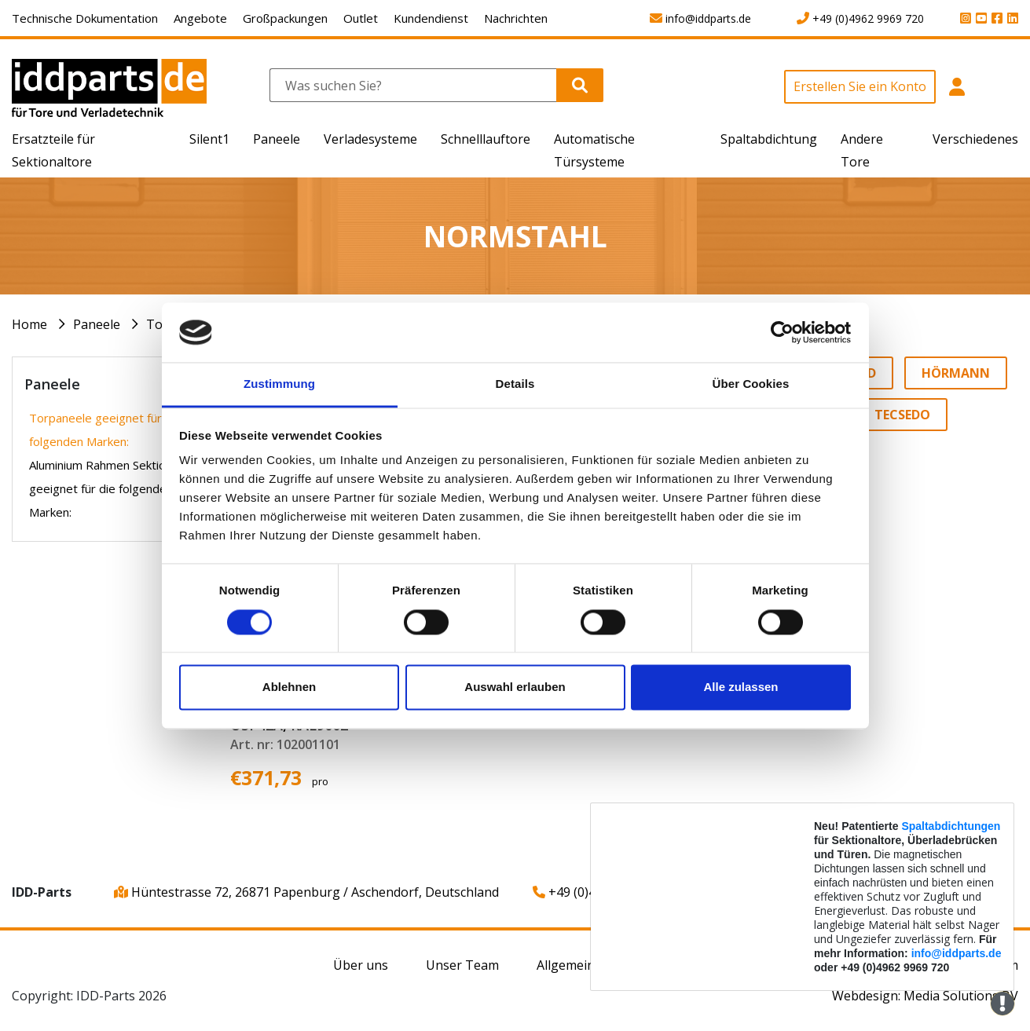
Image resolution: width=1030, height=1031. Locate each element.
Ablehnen (289, 687)
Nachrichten (516, 18)
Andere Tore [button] (862, 150)
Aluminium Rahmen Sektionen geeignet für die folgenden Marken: (107, 488)
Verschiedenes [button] (975, 139)
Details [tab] (515, 384)
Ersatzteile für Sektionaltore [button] (53, 150)
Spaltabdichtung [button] (768, 139)
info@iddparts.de (956, 953)
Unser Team (462, 965)
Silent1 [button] (209, 139)
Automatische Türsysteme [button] (594, 150)
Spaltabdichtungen (950, 826)
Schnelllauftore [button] (485, 139)
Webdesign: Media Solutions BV (925, 995)
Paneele (96, 324)
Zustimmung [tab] (279, 384)
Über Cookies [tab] (751, 384)
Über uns (360, 965)
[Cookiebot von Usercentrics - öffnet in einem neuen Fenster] (782, 332)
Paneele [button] (276, 139)
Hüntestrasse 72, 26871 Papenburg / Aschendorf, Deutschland (306, 892)
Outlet (360, 18)
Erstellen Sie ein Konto (860, 86)
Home (29, 324)
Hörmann (956, 373)
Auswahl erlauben (514, 687)
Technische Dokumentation (85, 18)
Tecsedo (902, 414)
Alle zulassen (740, 687)
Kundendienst (431, 18)
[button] (956, 95)
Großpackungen (285, 18)
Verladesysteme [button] (370, 139)
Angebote (200, 18)
